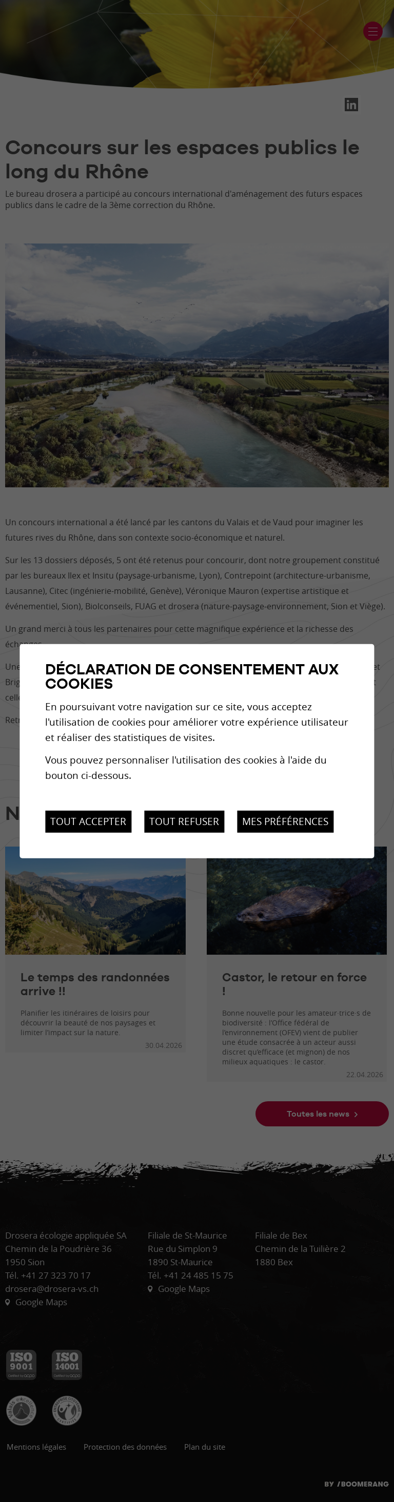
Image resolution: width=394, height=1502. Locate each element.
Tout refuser (184, 821)
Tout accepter (88, 821)
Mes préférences (285, 821)
